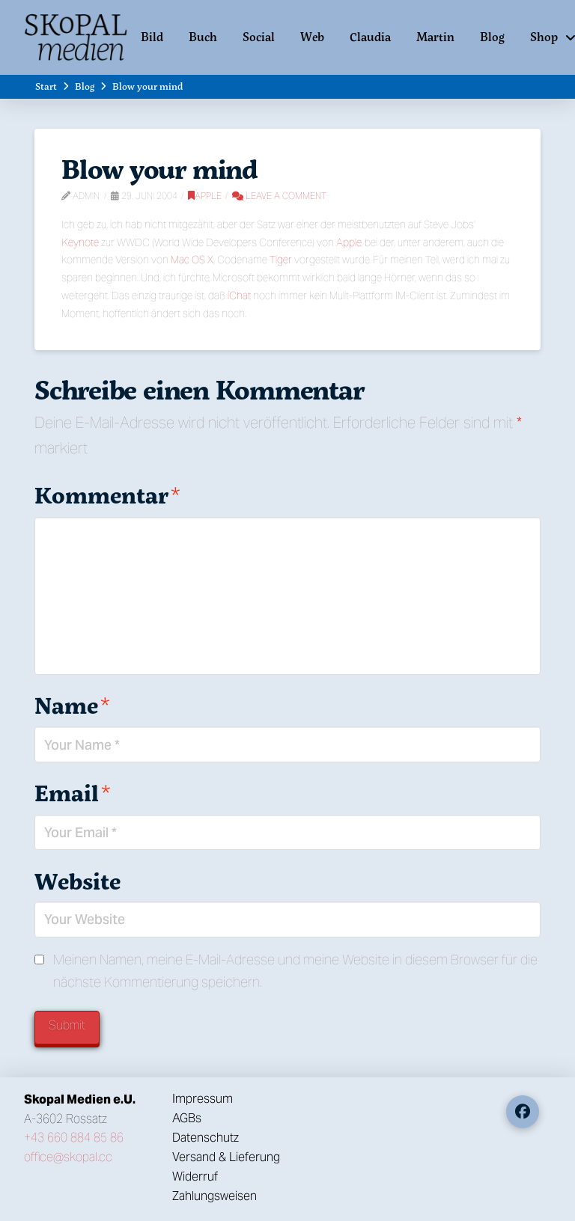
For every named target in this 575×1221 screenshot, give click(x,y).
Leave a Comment (279, 195)
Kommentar (107, 495)
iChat (239, 295)
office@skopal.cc (68, 1157)
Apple (205, 195)
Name (71, 705)
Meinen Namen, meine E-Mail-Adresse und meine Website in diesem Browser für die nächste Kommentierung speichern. (295, 971)
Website (77, 881)
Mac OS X (192, 259)
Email (72, 792)
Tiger (281, 259)
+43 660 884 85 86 (74, 1137)
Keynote (80, 242)
